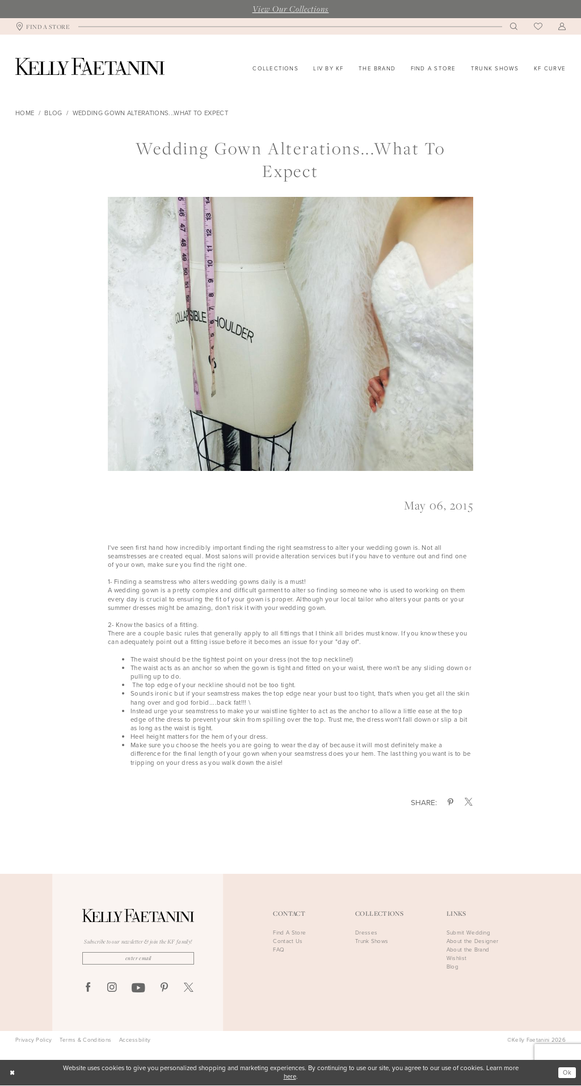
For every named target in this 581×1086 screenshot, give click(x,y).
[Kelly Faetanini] (90, 66)
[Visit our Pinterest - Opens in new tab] (164, 989)
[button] (562, 26)
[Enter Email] (138, 958)
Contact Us (287, 941)
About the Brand (468, 949)
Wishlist (456, 958)
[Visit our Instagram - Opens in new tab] (112, 989)
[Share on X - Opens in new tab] (468, 802)
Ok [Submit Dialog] (566, 1072)
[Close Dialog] (12, 1073)
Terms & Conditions (85, 1040)
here (290, 1077)
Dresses (366, 932)
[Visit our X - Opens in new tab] (188, 989)
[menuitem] (42, 26)
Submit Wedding (468, 932)
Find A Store (289, 932)
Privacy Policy (33, 1040)
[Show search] (514, 26)
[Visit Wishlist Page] (538, 26)
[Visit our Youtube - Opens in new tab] (138, 989)
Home (24, 113)
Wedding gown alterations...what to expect (150, 113)
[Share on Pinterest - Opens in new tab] (450, 802)
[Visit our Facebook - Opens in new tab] (88, 989)
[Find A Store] (42, 26)
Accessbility (135, 1040)
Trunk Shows (371, 941)
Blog (53, 113)
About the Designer (472, 941)
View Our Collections (290, 8)
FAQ (278, 949)
